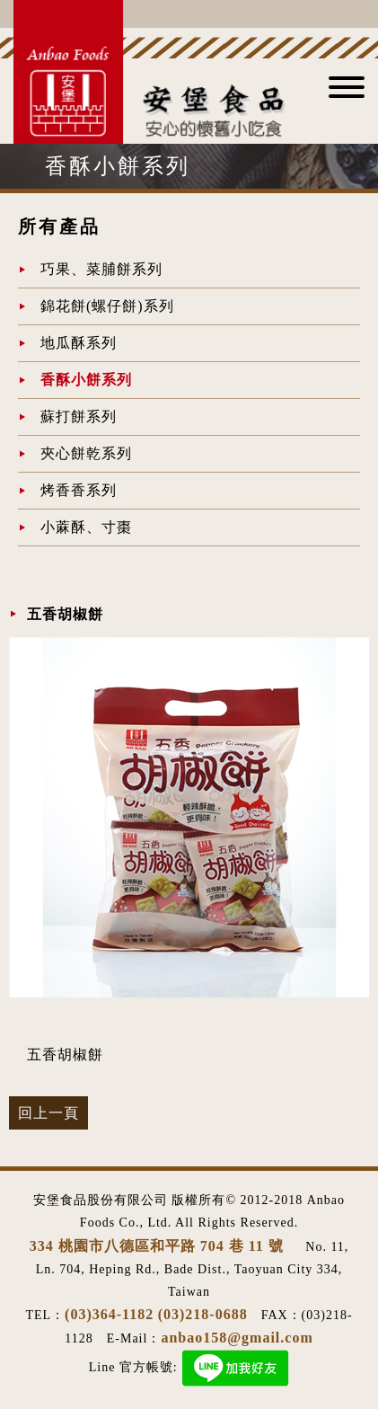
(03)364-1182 (109, 1314)
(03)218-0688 (203, 1314)
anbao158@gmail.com (236, 1337)
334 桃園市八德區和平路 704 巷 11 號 (159, 1246)
